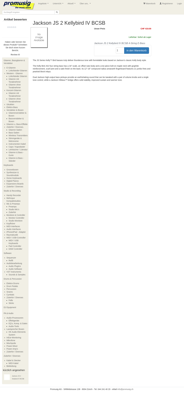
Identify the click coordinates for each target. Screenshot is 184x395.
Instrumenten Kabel (17, 144)
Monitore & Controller (15, 215)
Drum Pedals (12, 286)
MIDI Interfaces (13, 226)
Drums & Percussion (13, 279)
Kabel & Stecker (13, 360)
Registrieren (166, 3)
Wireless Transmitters (18, 135)
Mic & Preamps (13, 204)
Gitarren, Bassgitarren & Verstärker (14, 61)
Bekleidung (11, 366)
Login (179, 3)
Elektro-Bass (12, 107)
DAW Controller (15, 249)
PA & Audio (8, 313)
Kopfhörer (10, 223)
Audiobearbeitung (14, 263)
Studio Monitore (15, 221)
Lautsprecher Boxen (15, 329)
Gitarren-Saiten (15, 130)
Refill (11, 260)
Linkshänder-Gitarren (18, 70)
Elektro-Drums (12, 283)
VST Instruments (13, 272)
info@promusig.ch (125, 389)
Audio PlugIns (15, 266)
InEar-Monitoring (13, 337)
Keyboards (8, 165)
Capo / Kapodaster (17, 147)
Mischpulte (11, 343)
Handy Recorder (13, 195)
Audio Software (15, 269)
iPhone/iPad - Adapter (16, 232)
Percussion (11, 289)
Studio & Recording (12, 191)
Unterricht (58, 4)
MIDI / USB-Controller (16, 238)
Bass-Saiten (14, 133)
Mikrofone (10, 340)
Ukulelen (10, 104)
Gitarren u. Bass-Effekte (17, 124)
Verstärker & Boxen (15, 110)
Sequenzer (11, 258)
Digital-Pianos (12, 181)
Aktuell (72, 4)
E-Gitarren (11, 68)
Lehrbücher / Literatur (18, 149)
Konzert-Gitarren (13, 90)
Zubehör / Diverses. (15, 127)
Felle (11, 300)
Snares (9, 292)
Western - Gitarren (14, 73)
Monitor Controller (16, 218)
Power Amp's (12, 349)
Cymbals (10, 295)
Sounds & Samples (17, 274)
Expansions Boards (15, 184)
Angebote (44, 4)
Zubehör (12, 212)
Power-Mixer (12, 346)
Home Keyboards (14, 178)
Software (7, 253)
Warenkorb (149, 3)
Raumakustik (12, 235)
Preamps (13, 206)
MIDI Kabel (13, 363)
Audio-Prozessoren (14, 318)
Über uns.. (86, 4)
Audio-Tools (14, 326)
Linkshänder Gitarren (18, 76)
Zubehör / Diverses (14, 186)
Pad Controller (15, 246)
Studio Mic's (14, 209)
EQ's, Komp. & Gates (18, 323)
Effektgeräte (14, 320)
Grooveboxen (12, 169)
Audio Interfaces (13, 229)
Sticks (11, 303)
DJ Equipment (10, 307)
